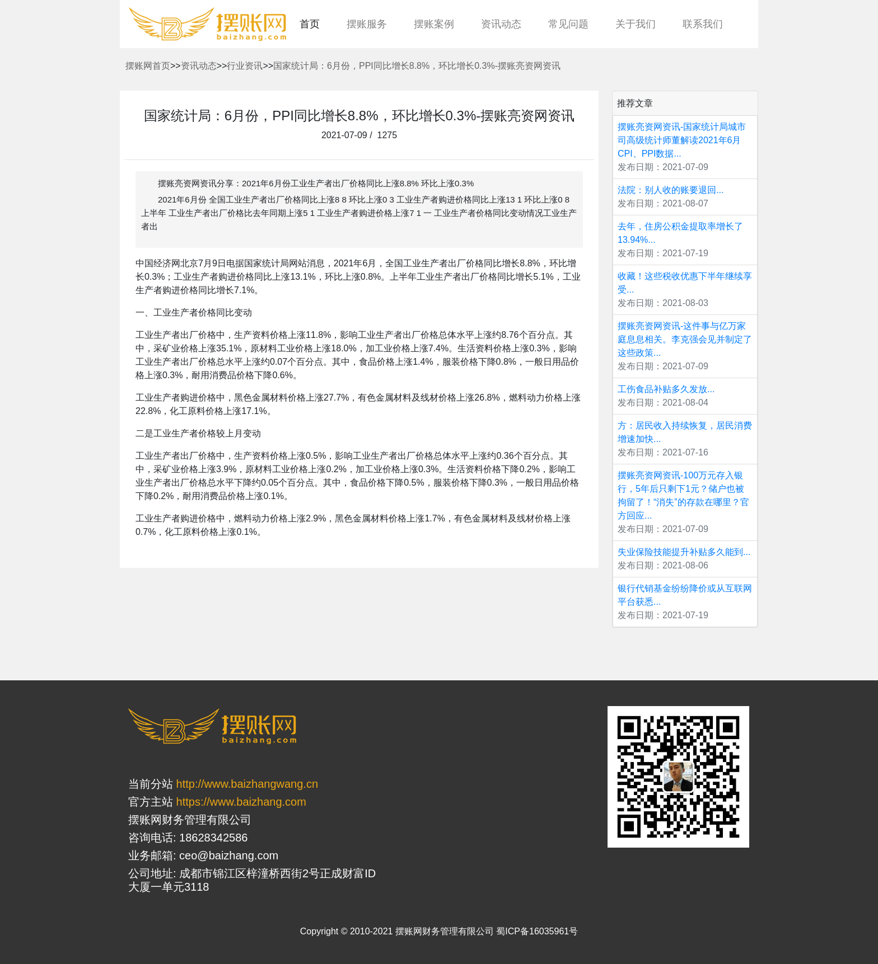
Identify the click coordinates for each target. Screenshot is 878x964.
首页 (310, 24)
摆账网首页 (147, 65)
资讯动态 (501, 24)
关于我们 (635, 24)
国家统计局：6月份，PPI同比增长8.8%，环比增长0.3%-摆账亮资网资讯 (417, 65)
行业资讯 (245, 65)
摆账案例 (434, 24)
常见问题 (568, 24)
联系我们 (703, 24)
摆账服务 (367, 24)
